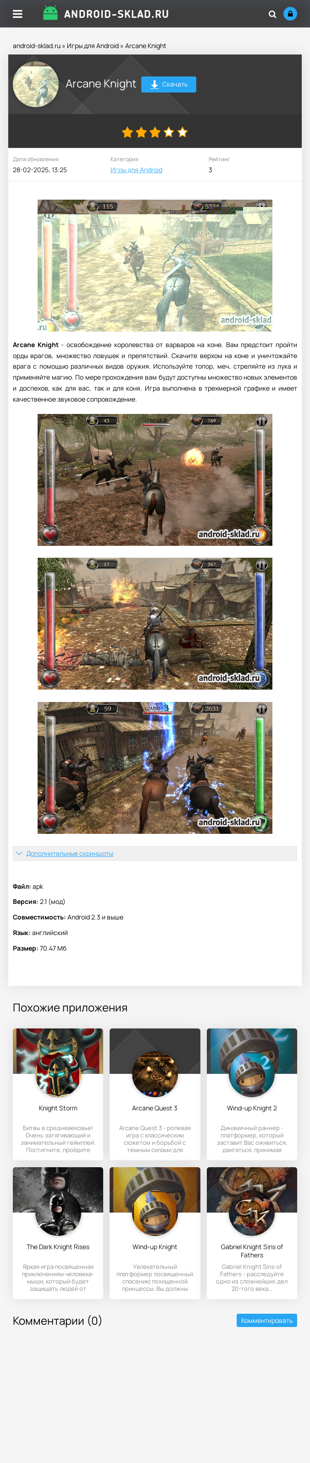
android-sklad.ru (37, 45)
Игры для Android (93, 45)
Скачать (169, 85)
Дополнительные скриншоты (69, 853)
